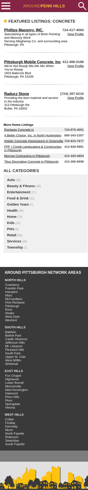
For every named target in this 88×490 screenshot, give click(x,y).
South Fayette (15, 444)
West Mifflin (13, 360)
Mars (8, 295)
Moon (9, 430)
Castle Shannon (16, 339)
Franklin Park (14, 288)
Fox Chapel (13, 375)
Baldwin (10, 332)
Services (14, 241)
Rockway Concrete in (19, 129)
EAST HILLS (14, 371)
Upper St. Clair (15, 357)
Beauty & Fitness (21, 186)
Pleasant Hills (14, 349)
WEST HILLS (14, 414)
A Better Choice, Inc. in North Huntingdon (32, 135)
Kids (11, 223)
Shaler (9, 313)
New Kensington (16, 390)
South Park (13, 353)
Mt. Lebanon (14, 346)
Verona (10, 407)
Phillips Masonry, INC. (23, 30)
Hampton (11, 292)
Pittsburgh (12, 306)
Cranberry (12, 285)
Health (12, 210)
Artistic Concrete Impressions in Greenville (33, 141)
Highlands (12, 379)
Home (12, 217)
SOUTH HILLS (15, 327)
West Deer (12, 316)
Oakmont (11, 393)
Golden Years (18, 204)
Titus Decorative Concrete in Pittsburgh (31, 161)
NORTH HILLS (15, 280)
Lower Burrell (14, 382)
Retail (11, 235)
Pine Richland (14, 302)
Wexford (11, 320)
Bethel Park (13, 335)
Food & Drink (18, 198)
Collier (9, 419)
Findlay (10, 423)
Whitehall (11, 364)
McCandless (13, 299)
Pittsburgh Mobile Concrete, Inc (32, 62)
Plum (8, 400)
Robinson (11, 437)
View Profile (75, 34)
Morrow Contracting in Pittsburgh (27, 156)
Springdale (12, 404)
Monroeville (13, 386)
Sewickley (12, 440)
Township (15, 247)
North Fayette (14, 433)
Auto (11, 180)
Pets (10, 229)
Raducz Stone (16, 94)
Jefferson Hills (15, 342)
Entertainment (18, 192)
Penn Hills (12, 397)
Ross (8, 309)
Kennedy (11, 426)
